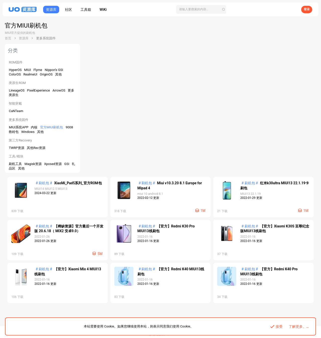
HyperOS (16, 70)
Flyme (38, 70)
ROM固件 (16, 62)
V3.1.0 (310, 295)
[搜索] (201, 9)
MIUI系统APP (19, 127)
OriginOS (46, 74)
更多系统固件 (19, 120)
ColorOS (15, 74)
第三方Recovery (20, 140)
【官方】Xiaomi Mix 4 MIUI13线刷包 (158, 183)
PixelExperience (39, 90)
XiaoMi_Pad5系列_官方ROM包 (153, 54)
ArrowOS (59, 90)
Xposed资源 (53, 164)
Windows (28, 132)
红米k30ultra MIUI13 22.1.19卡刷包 (158, 97)
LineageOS (17, 90)
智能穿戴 (15, 103)
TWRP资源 (17, 148)
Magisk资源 (33, 164)
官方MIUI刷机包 (52, 127)
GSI (67, 164)
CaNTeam (16, 111)
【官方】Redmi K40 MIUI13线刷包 (273, 183)
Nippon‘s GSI (54, 70)
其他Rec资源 (36, 148)
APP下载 (155, 316)
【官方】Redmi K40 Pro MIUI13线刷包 (160, 225)
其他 (58, 74)
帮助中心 (182, 316)
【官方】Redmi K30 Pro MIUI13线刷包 (160, 140)
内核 (34, 127)
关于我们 (169, 316)
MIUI (28, 70)
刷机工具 (16, 164)
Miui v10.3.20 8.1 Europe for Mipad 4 (275, 54)
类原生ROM (17, 83)
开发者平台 (140, 316)
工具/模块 (16, 156)
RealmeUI (31, 74)
